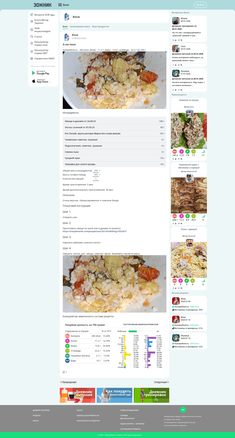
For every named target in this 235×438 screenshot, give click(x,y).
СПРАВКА (124, 415)
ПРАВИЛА (136, 429)
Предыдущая (68, 382)
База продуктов (100, 26)
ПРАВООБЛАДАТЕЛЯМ (129, 410)
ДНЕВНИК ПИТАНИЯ (41, 410)
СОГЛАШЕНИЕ (126, 429)
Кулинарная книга (80, 26)
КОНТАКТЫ (139, 424)
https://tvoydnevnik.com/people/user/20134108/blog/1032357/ (95, 231)
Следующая (161, 382)
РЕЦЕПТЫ (37, 415)
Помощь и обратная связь (42, 66)
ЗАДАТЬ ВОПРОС (127, 424)
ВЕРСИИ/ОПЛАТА (127, 418)
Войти (200, 4)
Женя (76, 17)
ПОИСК (80, 410)
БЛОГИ (36, 421)
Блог (65, 26)
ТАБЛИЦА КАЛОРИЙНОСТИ (88, 415)
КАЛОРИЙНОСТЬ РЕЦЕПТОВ (88, 421)
